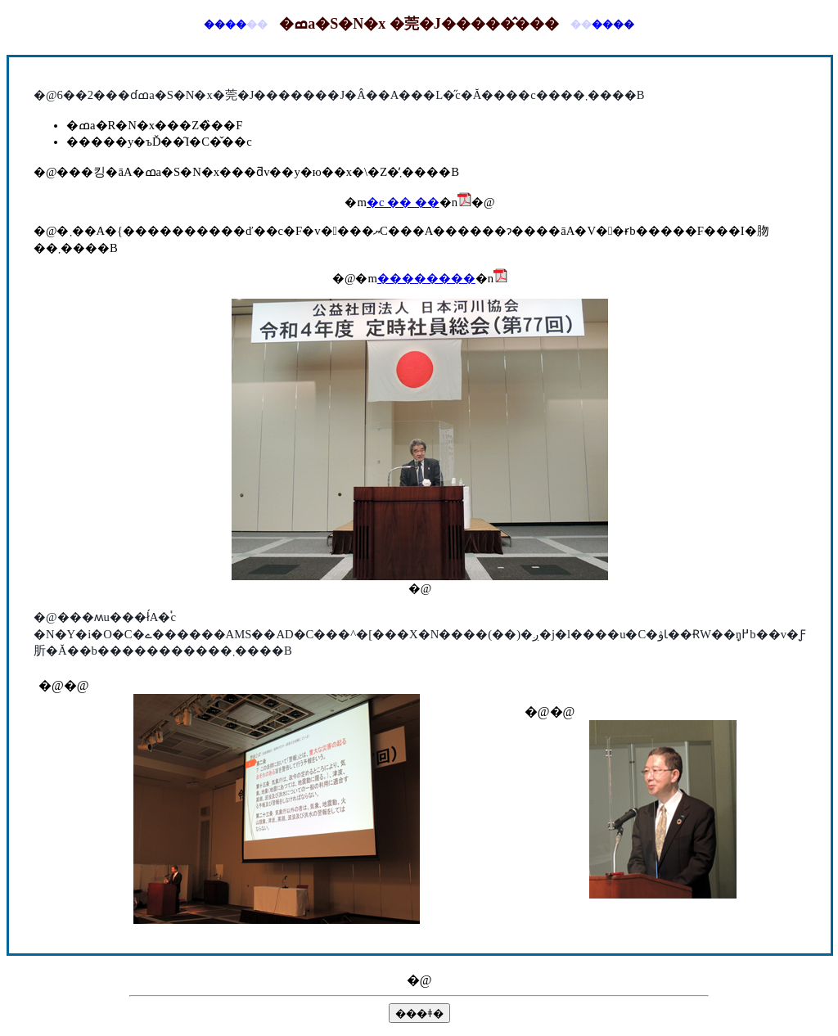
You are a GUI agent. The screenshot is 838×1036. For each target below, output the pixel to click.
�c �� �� (403, 202)
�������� (426, 278)
